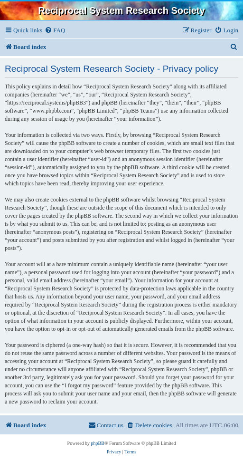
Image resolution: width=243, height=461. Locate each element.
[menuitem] (55, 30)
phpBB (97, 443)
